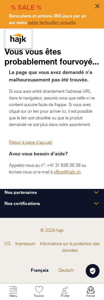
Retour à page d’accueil (30, 142)
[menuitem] (7, 243)
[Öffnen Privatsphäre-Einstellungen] (93, 271)
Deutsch (66, 270)
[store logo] (18, 38)
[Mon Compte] (65, 292)
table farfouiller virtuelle (52, 22)
